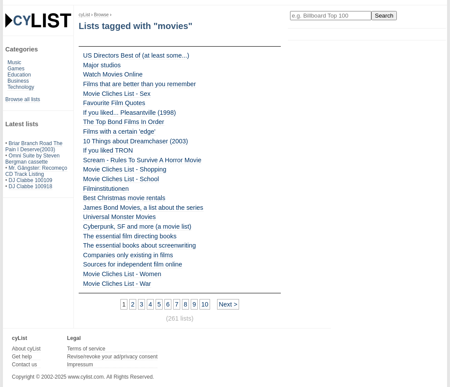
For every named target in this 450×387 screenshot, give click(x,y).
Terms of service (86, 349)
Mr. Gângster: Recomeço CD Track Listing (36, 171)
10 (204, 304)
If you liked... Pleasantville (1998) (129, 112)
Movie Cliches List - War (117, 283)
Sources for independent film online (132, 264)
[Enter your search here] (330, 15)
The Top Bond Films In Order (123, 121)
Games (16, 69)
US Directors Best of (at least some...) (136, 55)
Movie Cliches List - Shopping (125, 169)
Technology (20, 87)
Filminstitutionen (106, 188)
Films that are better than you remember (139, 84)
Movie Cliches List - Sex (117, 93)
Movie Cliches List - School (121, 179)
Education (19, 75)
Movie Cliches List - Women (122, 273)
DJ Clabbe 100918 (30, 186)
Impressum (80, 364)
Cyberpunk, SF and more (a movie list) (137, 226)
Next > (228, 304)
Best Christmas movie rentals (124, 197)
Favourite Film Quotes (114, 102)
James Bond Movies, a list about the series (143, 207)
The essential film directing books (130, 236)
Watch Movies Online (112, 74)
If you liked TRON (108, 150)
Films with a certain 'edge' (119, 131)
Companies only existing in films (128, 255)
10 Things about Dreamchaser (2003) (135, 141)
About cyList (26, 349)
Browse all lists (22, 99)
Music (14, 62)
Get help (22, 357)
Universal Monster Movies (119, 216)
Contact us (24, 364)
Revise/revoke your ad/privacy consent (112, 357)
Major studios (102, 65)
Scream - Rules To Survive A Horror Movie (142, 160)
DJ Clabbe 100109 (30, 180)
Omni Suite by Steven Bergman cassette (32, 159)
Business (18, 81)
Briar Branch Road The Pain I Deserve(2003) (33, 146)
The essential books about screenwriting (139, 245)
